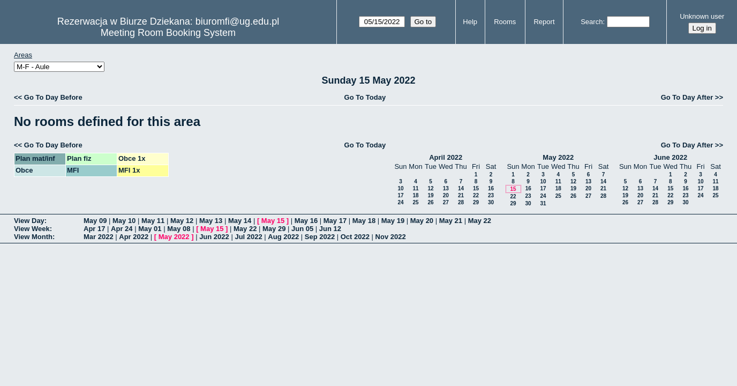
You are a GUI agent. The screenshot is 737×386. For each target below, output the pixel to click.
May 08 (178, 229)
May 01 (149, 229)
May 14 (239, 221)
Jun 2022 (214, 237)
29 (476, 202)
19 (430, 195)
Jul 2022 (248, 237)
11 (415, 188)
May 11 (152, 221)
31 (543, 203)
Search (592, 22)
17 (400, 195)
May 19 (392, 221)
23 (491, 195)
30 (491, 202)
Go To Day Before (53, 97)
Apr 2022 (133, 237)
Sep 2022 (320, 237)
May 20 (421, 221)
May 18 (363, 221)
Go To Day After (687, 97)
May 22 (479, 221)
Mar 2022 (99, 237)
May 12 (181, 221)
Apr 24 (121, 229)
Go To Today (365, 97)
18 (415, 195)
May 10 (124, 221)
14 (461, 188)
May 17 (335, 221)
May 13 (210, 221)
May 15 (272, 221)
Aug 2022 (283, 237)
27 (446, 202)
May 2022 (558, 157)
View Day (29, 221)
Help (470, 22)
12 (430, 188)
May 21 (450, 221)
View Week (32, 229)
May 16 (306, 221)
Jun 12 (330, 229)
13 (446, 188)
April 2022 (445, 157)
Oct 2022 (355, 237)
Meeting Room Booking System (168, 32)
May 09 (95, 221)
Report (543, 22)
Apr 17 (94, 229)
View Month (33, 237)
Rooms (505, 22)
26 (430, 202)
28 (461, 202)
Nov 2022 (390, 237)
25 (415, 202)
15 (476, 188)
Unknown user (702, 16)
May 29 (273, 229)
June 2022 (670, 157)
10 (400, 188)
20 (446, 195)
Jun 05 (302, 229)
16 (491, 188)
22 (476, 195)
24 (400, 202)
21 (461, 195)
